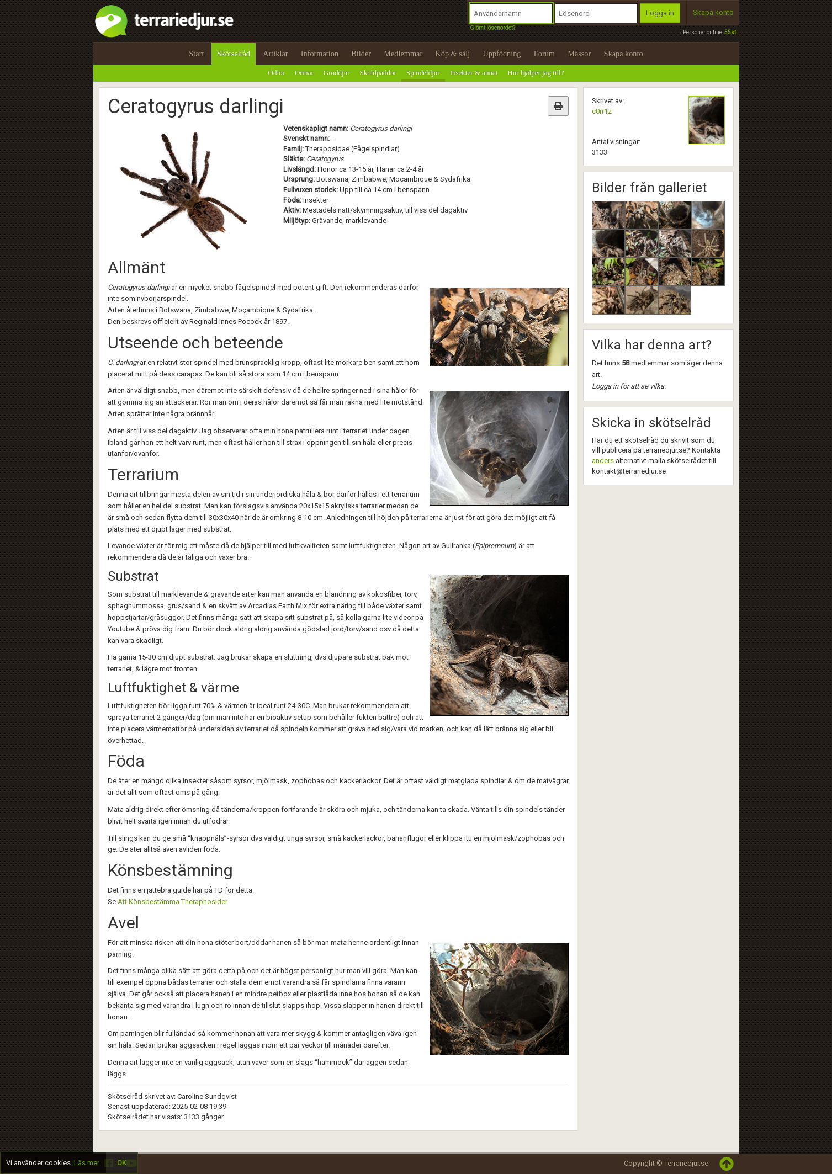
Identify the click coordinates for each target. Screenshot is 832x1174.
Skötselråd (233, 53)
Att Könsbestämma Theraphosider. (173, 901)
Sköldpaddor (378, 72)
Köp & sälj (452, 53)
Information (319, 53)
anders (603, 460)
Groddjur (337, 72)
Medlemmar (403, 53)
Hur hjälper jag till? (535, 72)
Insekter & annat (474, 72)
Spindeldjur (423, 72)
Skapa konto (713, 12)
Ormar (304, 72)
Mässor (579, 53)
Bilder (361, 53)
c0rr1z (602, 111)
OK (121, 1163)
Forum (544, 53)
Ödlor (276, 72)
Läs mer (86, 1163)
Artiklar (275, 53)
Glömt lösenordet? (492, 28)
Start (196, 53)
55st (730, 32)
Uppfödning (502, 53)
